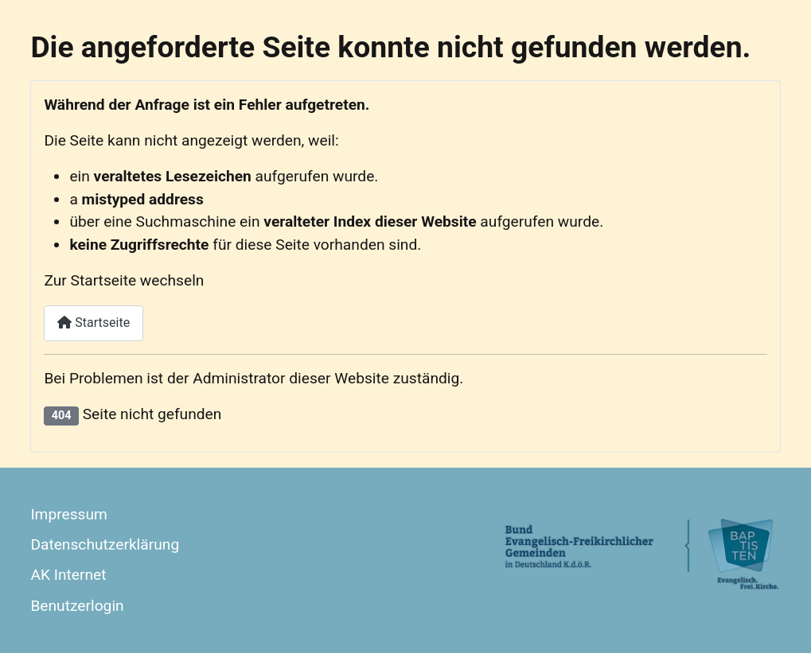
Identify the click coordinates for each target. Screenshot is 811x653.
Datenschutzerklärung (104, 544)
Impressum (68, 514)
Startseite (93, 322)
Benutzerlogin (76, 606)
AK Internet (68, 575)
